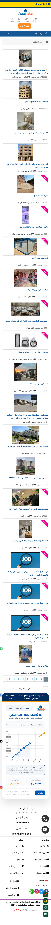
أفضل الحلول (19, 910)
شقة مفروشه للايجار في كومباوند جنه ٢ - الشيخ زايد (28, 509)
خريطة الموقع (12, 888)
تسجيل (26, 20)
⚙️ (45, 907)
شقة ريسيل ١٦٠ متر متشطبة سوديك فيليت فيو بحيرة (28, 446)
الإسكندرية (31, 485)
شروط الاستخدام (41, 852)
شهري (27, 708)
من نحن (44, 846)
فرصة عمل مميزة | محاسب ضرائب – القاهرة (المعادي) (27, 603)
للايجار (30, 140)
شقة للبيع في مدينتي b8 (39, 384)
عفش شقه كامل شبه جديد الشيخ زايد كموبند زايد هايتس (26, 321)
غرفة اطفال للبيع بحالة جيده (37, 290)
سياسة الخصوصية (41, 859)
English (43, 880)
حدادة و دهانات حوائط (25, 202)
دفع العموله (13, 895)
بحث (12, 20)
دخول (19, 20)
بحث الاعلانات (17, 873)
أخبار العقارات (42, 4)
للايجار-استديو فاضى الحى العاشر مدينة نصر (31, 133)
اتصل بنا (44, 866)
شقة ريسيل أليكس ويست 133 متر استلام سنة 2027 (28, 478)
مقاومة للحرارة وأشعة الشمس (36, 666)
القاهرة (26, 77)
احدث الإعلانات (38, 42)
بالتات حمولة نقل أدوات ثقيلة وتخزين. (34, 227)
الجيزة (30, 234)
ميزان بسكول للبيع (41, 195)
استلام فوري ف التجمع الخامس (36, 101)
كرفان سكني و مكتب (40, 258)
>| (46, 684)
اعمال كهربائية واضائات (18, 359)
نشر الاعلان (24, 26)
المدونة (19, 859)
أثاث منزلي (22, 297)
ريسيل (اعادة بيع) (20, 391)
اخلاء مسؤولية (42, 873)
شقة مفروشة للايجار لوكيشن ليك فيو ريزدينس (30, 540)
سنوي (10, 708)
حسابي (20, 846)
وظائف (24, 579)
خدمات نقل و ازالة (19, 234)
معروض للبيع (16, 77)
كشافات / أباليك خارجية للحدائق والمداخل (32, 352)
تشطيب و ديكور (21, 673)
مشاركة (40, 793)
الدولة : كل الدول (41, 885)
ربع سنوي (19, 708)
